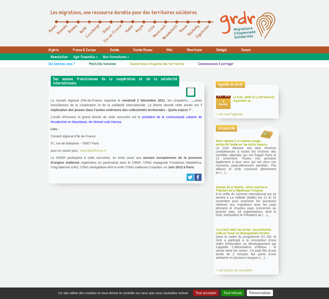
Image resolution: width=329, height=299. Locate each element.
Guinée (114, 50)
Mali (169, 50)
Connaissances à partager (216, 64)
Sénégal (221, 50)
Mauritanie (194, 50)
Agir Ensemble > (85, 57)
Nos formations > (116, 57)
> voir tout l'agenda (229, 114)
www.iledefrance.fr (93, 150)
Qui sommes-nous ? (62, 64)
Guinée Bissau (142, 50)
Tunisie (245, 50)
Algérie (53, 50)
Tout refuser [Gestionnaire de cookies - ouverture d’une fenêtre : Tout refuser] (232, 293)
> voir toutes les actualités (234, 270)
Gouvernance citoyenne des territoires (157, 64)
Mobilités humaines (102, 64)
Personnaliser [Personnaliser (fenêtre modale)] (260, 293)
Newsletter (59, 57)
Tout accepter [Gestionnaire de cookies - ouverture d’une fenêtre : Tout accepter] (205, 293)
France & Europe (84, 50)
